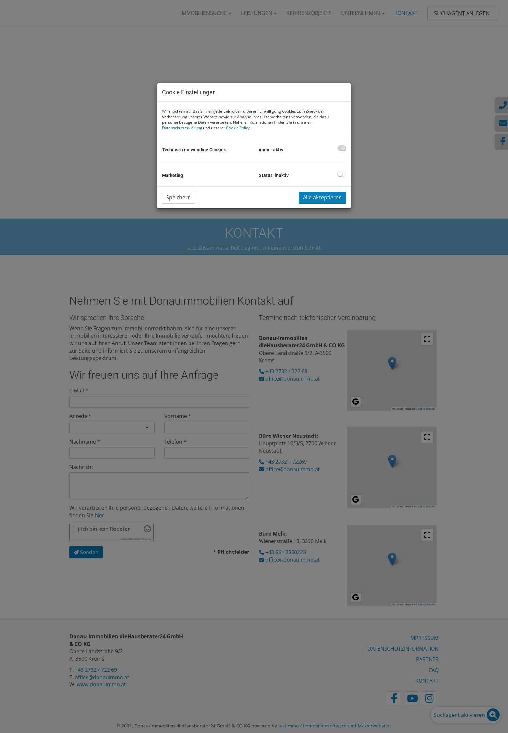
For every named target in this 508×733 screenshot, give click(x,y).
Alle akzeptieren (322, 197)
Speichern (178, 197)
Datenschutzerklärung (182, 128)
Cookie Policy (238, 128)
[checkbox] (341, 148)
